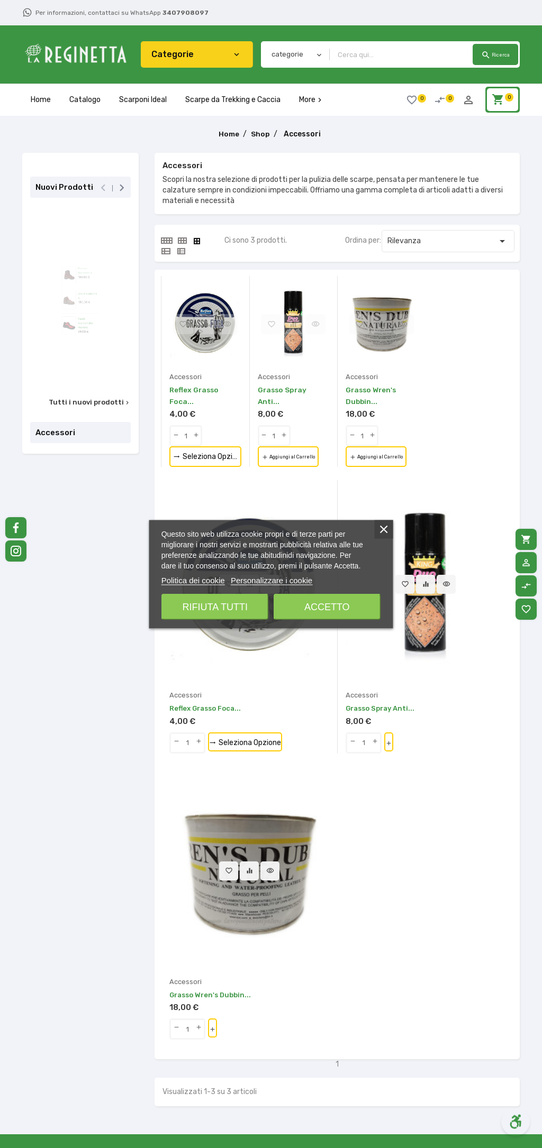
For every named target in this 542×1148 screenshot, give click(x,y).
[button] (164, 957)
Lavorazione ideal (277, 1037)
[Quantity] (185, 436)
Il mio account (365, 1081)
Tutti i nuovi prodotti (90, 402)
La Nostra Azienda (185, 1081)
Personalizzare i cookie (271, 579)
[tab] (166, 240)
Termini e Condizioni (188, 1066)
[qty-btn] (175, 436)
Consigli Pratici (180, 1126)
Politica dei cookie (193, 579)
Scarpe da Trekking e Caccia (233, 99)
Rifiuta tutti (215, 606)
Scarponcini (268, 1096)
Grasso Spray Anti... (324, 632)
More (311, 99)
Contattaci (360, 1022)
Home (41, 99)
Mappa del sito (365, 1037)
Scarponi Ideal (143, 99)
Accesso (356, 1066)
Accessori (55, 432)
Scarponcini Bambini (282, 1111)
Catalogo (85, 99)
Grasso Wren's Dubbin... (448, 632)
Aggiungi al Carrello (299, 457)
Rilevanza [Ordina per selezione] (448, 241)
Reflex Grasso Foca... (208, 632)
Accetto (327, 606)
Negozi (353, 1052)
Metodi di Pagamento (191, 1052)
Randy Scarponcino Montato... (92, 355)
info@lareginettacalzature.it (79, 1101)
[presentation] (103, 188)
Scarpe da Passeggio (283, 1052)
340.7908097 (70, 1076)
